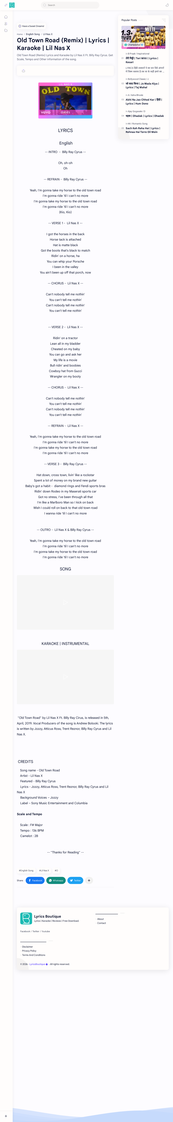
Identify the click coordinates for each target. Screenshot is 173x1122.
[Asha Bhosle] (137, 95)
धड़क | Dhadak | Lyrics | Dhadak (145, 115)
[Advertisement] (65, 917)
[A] (129, 95)
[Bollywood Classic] (137, 79)
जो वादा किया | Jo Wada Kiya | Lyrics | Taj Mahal (142, 85)
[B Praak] (132, 54)
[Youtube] (46, 1033)
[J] (148, 79)
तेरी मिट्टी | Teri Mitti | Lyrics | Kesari (142, 60)
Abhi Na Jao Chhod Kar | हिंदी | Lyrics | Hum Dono (144, 101)
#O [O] (56, 870)
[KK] (130, 124)
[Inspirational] (143, 54)
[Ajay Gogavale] (135, 111)
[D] (144, 111)
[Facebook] (25, 1033)
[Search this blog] (70, 5)
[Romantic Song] (139, 124)
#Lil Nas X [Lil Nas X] (44, 870)
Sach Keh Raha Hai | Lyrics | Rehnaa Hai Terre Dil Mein (143, 130)
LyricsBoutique (38, 1065)
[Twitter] (35, 1033)
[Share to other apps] (89, 880)
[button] (167, 5)
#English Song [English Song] (26, 870)
